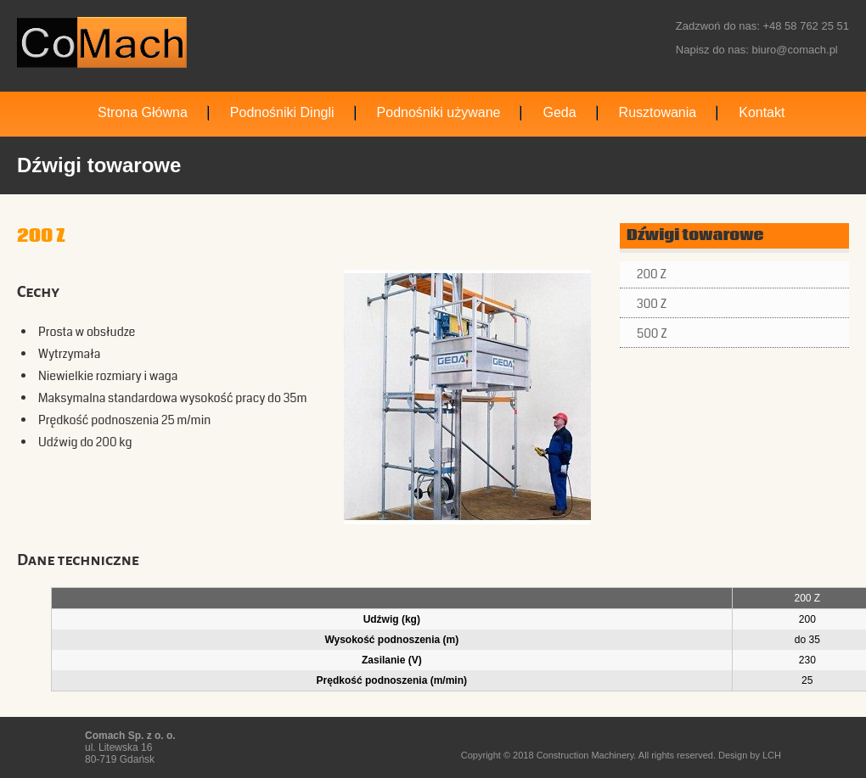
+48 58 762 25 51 (805, 26)
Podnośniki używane (439, 112)
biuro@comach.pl (794, 49)
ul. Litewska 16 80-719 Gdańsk (130, 747)
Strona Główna (143, 112)
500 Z (652, 333)
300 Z (651, 303)
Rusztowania (658, 112)
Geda (559, 112)
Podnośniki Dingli (282, 112)
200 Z (651, 274)
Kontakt (761, 112)
